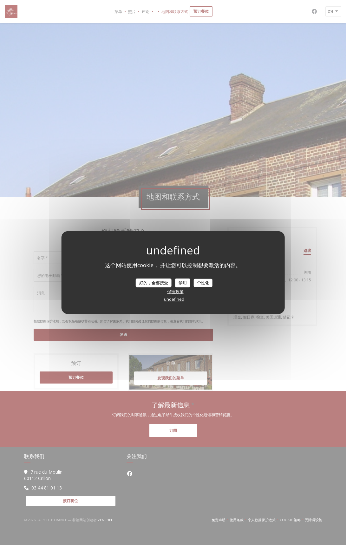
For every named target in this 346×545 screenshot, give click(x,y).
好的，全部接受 (153, 283)
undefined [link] (174, 299)
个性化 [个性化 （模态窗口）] (203, 283)
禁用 (183, 283)
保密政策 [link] (175, 291)
